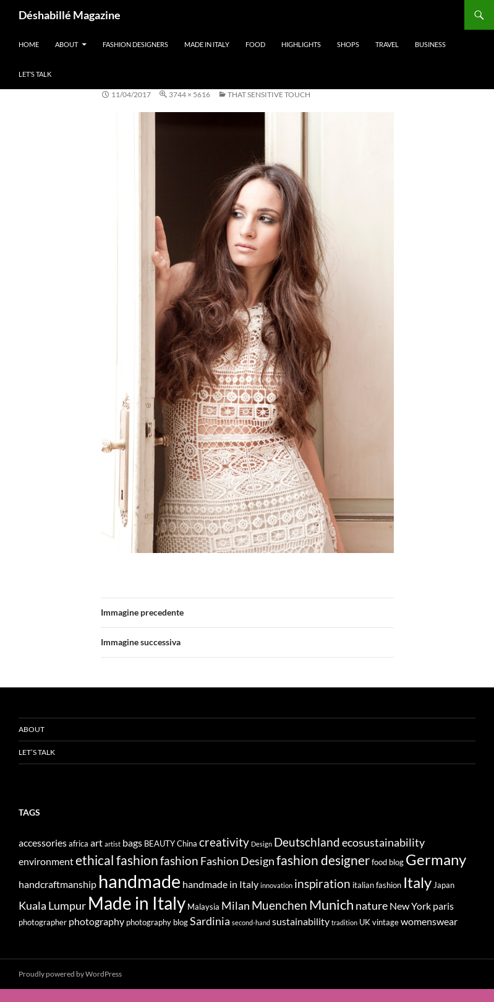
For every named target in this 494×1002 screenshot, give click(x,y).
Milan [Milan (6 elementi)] (235, 905)
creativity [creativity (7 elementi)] (224, 842)
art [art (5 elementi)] (96, 842)
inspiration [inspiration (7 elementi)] (322, 883)
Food (255, 44)
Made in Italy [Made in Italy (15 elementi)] (136, 903)
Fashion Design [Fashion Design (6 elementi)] (237, 861)
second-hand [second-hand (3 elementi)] (251, 922)
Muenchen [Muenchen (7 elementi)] (279, 905)
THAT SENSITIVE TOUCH (269, 94)
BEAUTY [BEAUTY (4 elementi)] (159, 843)
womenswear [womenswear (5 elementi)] (429, 921)
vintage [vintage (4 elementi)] (385, 922)
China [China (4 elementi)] (187, 843)
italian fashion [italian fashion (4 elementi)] (376, 885)
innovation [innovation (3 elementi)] (276, 885)
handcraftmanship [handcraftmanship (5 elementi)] (57, 884)
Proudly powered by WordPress (70, 973)
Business (430, 44)
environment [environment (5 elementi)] (46, 861)
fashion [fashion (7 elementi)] (179, 860)
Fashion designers (135, 44)
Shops (348, 44)
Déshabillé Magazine (70, 15)
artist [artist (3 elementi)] (112, 844)
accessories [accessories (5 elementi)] (43, 842)
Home (29, 44)
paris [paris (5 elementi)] (443, 906)
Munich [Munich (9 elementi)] (331, 904)
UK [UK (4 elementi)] (364, 922)
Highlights (301, 44)
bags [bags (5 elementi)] (132, 842)
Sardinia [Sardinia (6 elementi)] (210, 921)
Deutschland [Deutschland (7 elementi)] (307, 842)
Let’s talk (35, 74)
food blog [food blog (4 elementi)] (388, 862)
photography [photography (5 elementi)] (96, 921)
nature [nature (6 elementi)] (372, 905)
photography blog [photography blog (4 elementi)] (157, 922)
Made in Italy (206, 44)
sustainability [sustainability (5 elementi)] (301, 921)
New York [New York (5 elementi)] (410, 906)
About (66, 44)
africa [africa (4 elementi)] (78, 843)
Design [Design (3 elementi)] (261, 844)
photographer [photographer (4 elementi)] (43, 922)
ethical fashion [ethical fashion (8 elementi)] (116, 860)
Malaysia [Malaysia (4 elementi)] (203, 907)
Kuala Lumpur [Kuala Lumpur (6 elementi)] (52, 905)
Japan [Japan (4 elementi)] (443, 885)
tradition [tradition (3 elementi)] (344, 922)
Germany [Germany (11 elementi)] (436, 859)
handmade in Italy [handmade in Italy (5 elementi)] (220, 884)
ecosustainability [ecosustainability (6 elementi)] (383, 842)
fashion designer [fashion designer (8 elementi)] (323, 860)
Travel (387, 44)
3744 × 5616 (189, 94)
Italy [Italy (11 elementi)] (417, 882)
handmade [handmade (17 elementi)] (139, 881)
